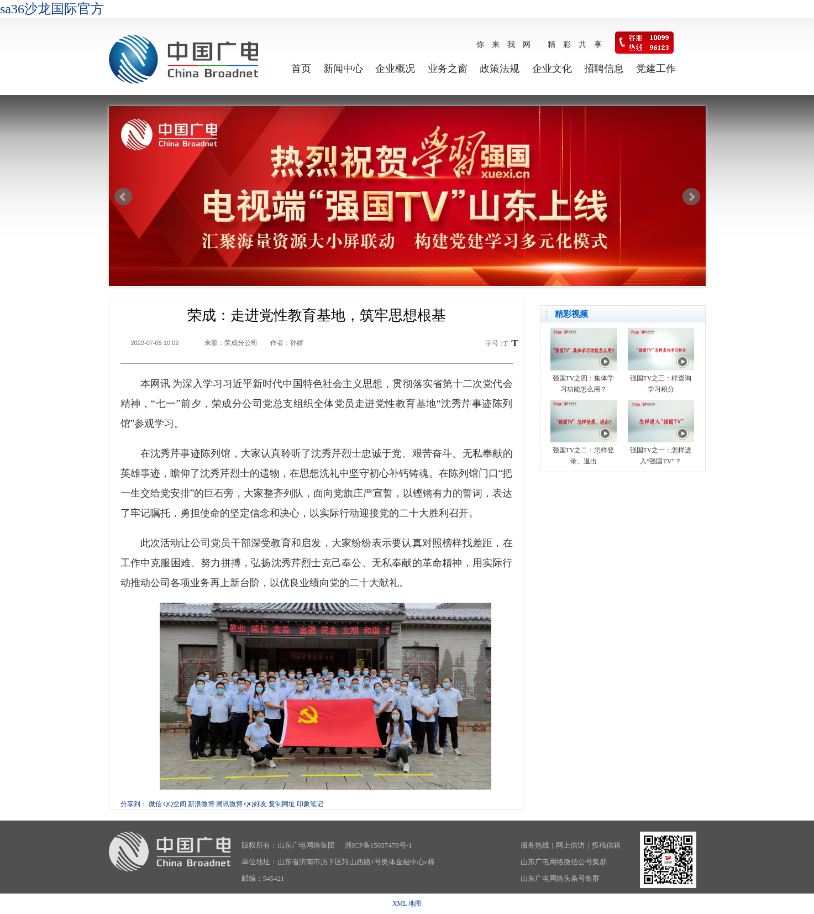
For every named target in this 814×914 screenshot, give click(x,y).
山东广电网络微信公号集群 (564, 862)
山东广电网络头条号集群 (560, 878)
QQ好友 (255, 804)
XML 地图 (407, 903)
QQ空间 (175, 804)
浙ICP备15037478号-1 (378, 845)
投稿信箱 (606, 845)
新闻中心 (343, 68)
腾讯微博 (229, 804)
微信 (155, 804)
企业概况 (395, 68)
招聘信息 (604, 68)
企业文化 (552, 68)
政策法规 (499, 68)
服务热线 (535, 845)
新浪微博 (201, 804)
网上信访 (570, 845)
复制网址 (282, 804)
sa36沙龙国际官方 (52, 9)
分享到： (133, 804)
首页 (301, 68)
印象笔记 (310, 804)
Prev (123, 197)
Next (691, 197)
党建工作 (656, 68)
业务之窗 (448, 68)
